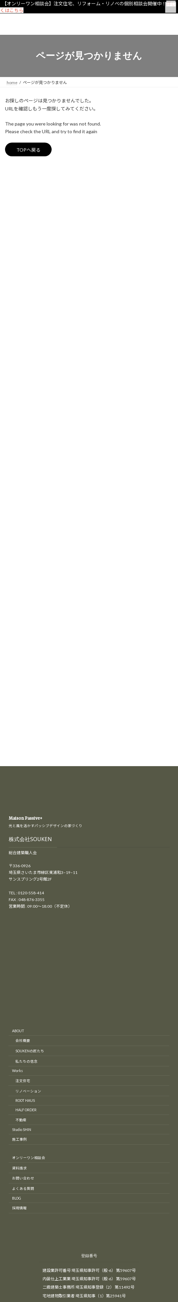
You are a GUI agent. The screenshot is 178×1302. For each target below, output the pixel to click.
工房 (13, 265)
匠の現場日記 (21, 253)
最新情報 (17, 313)
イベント (17, 205)
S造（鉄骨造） (26, 289)
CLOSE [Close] (10, 1205)
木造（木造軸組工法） (33, 301)
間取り (15, 337)
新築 (13, 277)
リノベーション (23, 229)
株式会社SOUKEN (30, 468)
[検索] (145, 172)
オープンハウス (23, 217)
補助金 (15, 325)
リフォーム (19, 241)
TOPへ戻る (28, 150)
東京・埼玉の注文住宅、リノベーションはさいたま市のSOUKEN (104, 1105)
